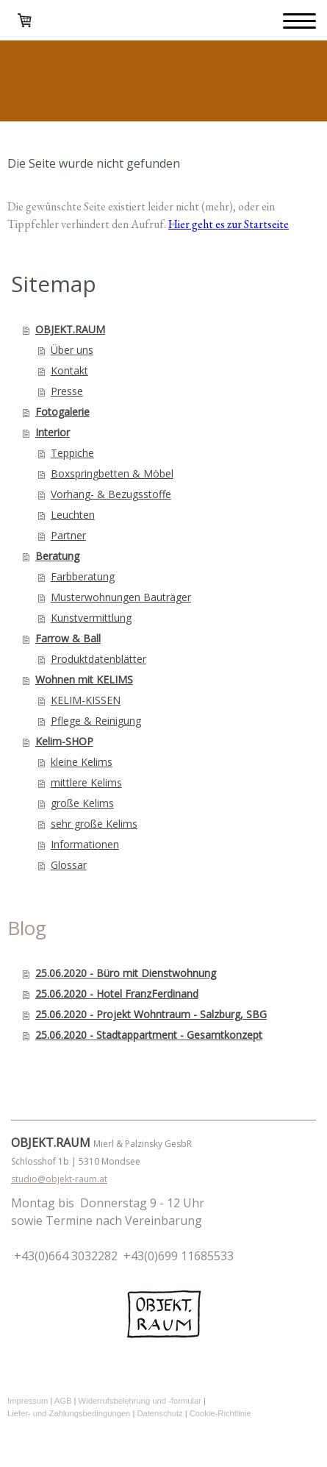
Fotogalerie (62, 412)
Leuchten (73, 515)
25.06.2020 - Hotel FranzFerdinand (116, 994)
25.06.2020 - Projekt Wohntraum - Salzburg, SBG (151, 1014)
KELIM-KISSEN (86, 700)
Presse (67, 391)
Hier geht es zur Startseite (228, 224)
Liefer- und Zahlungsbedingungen (68, 1413)
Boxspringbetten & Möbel (112, 473)
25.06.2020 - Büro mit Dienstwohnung (125, 973)
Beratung (57, 556)
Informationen (85, 844)
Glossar (69, 865)
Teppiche (72, 453)
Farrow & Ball (68, 638)
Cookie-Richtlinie (220, 1413)
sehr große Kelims (94, 824)
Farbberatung (83, 576)
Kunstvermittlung (91, 618)
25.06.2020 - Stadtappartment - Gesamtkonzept (148, 1035)
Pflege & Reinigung (96, 721)
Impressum (27, 1400)
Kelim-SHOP (64, 741)
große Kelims (82, 803)
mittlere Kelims (86, 782)
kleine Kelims (81, 762)
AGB (63, 1400)
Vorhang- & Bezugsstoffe (111, 494)
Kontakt (69, 370)
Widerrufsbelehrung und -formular (140, 1400)
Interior (52, 432)
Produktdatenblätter (98, 659)
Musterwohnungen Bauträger (121, 597)
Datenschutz (159, 1413)
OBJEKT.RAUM (70, 329)
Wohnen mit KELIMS (84, 679)
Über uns (72, 350)
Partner (68, 535)
